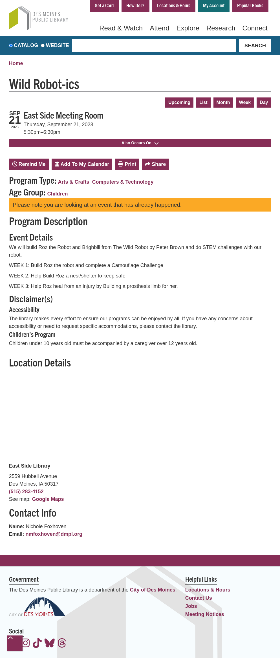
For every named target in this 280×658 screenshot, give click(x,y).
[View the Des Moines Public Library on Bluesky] (50, 644)
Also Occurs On (140, 143)
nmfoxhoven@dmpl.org (54, 534)
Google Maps (48, 499)
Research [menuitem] (220, 28)
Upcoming (179, 102)
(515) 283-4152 (26, 491)
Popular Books (250, 5)
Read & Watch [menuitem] (121, 28)
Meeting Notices (204, 614)
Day (264, 102)
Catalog (26, 45)
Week (245, 102)
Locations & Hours (173, 5)
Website (57, 45)
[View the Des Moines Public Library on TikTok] (37, 644)
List (203, 102)
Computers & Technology (123, 182)
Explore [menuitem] (188, 28)
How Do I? (135, 5)
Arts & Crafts (73, 182)
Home (16, 63)
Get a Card (104, 5)
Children (57, 194)
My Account (213, 5)
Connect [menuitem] (255, 28)
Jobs (191, 606)
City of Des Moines (152, 590)
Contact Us (198, 598)
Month (223, 102)
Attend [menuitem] (159, 28)
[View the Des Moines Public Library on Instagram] (25, 644)
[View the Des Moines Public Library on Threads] (62, 644)
